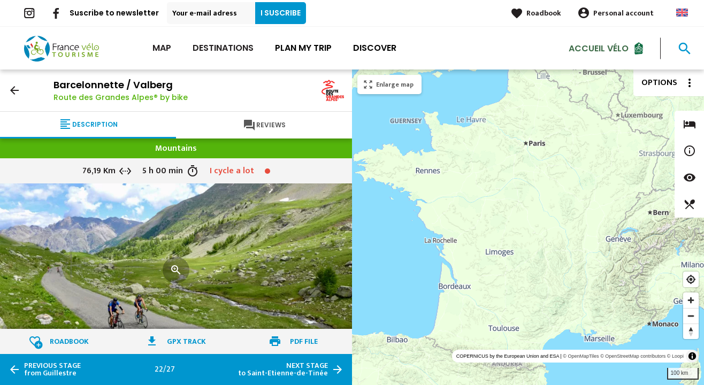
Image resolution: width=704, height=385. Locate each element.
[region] (528, 227)
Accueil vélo (599, 48)
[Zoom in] (691, 300)
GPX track (186, 341)
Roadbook (543, 13)
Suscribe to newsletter (114, 12)
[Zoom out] (691, 316)
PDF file (304, 341)
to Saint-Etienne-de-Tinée (283, 369)
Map (161, 48)
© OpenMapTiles (581, 356)
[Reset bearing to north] (691, 331)
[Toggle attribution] (692, 356)
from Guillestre (52, 369)
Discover (374, 48)
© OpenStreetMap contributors (632, 356)
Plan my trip (303, 48)
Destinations (223, 48)
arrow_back (14, 90)
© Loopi (675, 356)
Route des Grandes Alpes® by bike (120, 97)
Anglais (682, 13)
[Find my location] (691, 279)
